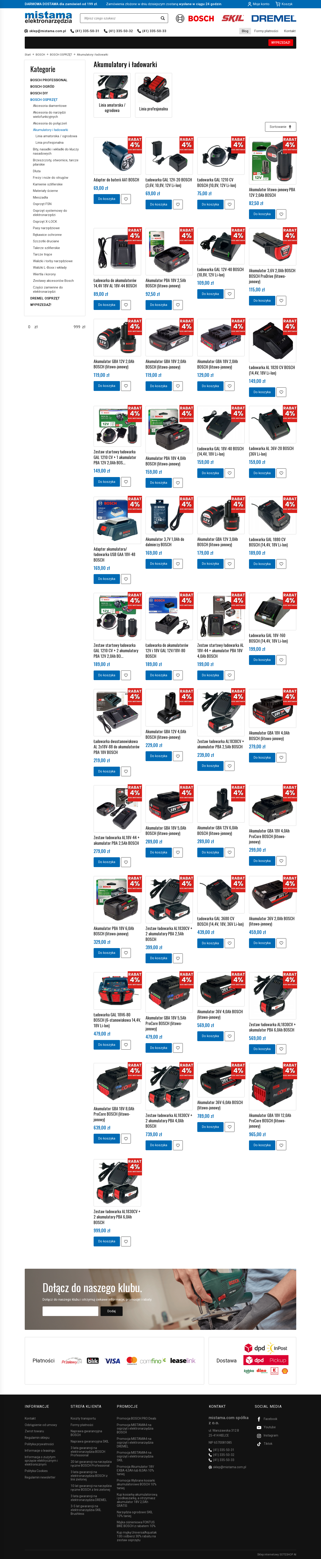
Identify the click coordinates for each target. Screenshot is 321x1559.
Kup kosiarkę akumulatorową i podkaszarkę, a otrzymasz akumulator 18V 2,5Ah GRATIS (137, 1500)
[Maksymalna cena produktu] (77, 327)
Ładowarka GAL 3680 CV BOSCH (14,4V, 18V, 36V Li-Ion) (220, 921)
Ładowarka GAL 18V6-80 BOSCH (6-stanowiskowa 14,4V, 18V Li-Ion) (117, 1020)
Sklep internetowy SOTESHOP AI (276, 1554)
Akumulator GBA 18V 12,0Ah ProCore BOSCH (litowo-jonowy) (270, 1120)
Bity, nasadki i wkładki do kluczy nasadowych (56, 151)
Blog (245, 31)
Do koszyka (106, 199)
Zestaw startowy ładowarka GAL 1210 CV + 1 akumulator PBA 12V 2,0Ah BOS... (115, 457)
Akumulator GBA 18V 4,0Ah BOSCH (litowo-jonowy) (269, 735)
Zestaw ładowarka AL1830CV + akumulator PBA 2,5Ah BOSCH (220, 743)
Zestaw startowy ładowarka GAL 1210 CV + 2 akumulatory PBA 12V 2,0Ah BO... (116, 650)
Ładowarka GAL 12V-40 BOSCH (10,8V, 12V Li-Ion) (220, 272)
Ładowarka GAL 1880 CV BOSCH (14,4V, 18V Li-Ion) (268, 542)
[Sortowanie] (280, 127)
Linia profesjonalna (153, 109)
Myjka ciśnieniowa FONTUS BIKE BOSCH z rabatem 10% (136, 1524)
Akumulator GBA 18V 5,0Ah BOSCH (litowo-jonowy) (166, 830)
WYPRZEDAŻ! (280, 42)
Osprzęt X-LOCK (45, 222)
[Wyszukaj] (162, 18)
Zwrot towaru (34, 1431)
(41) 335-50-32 (121, 31)
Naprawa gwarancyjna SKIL (90, 1441)
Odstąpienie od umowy (41, 1424)
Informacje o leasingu (40, 1450)
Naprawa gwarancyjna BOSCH (86, 1433)
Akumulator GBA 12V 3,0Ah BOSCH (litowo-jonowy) (217, 541)
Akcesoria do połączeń (50, 123)
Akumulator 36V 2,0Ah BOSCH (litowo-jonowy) (271, 921)
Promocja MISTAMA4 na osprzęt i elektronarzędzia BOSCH (135, 1428)
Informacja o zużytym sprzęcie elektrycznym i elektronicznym (41, 1460)
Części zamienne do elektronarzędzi (48, 289)
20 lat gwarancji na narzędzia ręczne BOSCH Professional (91, 1463)
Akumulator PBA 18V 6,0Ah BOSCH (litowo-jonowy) (114, 930)
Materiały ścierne (45, 191)
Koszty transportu (83, 1418)
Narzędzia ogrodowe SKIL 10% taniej (135, 1513)
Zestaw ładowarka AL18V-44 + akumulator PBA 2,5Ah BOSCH (117, 840)
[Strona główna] (48, 17)
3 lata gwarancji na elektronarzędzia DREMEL (89, 1497)
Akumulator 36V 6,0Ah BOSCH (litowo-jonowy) (220, 1105)
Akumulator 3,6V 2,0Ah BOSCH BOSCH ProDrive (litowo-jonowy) (272, 276)
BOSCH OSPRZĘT (44, 100)
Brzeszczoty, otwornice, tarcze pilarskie (55, 162)
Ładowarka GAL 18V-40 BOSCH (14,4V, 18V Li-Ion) (220, 451)
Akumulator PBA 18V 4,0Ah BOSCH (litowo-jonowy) (166, 460)
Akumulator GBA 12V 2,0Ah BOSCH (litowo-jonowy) (114, 364)
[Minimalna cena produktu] (29, 327)
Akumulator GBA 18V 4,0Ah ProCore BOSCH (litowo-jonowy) (269, 836)
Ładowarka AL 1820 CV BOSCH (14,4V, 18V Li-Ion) (272, 370)
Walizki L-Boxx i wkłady (50, 268)
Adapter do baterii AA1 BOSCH (116, 180)
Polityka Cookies (36, 1471)
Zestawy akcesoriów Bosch (53, 281)
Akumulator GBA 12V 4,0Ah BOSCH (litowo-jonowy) (166, 734)
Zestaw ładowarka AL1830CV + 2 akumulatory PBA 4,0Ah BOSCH (169, 1120)
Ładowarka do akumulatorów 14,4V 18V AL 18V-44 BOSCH (115, 283)
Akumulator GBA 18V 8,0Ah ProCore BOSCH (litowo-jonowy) (114, 1114)
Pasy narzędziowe (46, 228)
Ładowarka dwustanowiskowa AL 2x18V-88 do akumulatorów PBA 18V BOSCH (117, 746)
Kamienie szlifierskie (48, 184)
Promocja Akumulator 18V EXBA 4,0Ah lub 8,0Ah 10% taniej (135, 1470)
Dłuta (37, 171)
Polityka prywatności (39, 1444)
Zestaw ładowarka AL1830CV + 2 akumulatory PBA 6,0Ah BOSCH (117, 1216)
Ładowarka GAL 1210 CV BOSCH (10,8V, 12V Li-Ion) (216, 182)
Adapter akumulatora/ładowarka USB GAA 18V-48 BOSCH (114, 554)
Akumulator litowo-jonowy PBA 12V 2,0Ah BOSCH (272, 192)
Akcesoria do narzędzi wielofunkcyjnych (49, 114)
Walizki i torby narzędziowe (53, 261)
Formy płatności (266, 31)
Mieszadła (40, 197)
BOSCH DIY (39, 93)
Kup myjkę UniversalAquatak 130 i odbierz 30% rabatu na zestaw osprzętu (137, 1536)
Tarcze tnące (42, 254)
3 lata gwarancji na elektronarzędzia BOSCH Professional (88, 1451)
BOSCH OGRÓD (42, 87)
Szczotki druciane (46, 241)
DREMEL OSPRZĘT (45, 298)
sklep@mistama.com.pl (47, 31)
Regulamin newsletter (40, 1477)
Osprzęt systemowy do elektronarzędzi (50, 213)
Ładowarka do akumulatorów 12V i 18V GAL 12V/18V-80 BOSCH (167, 650)
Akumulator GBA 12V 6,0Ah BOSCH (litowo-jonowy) (217, 830)
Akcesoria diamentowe (50, 106)
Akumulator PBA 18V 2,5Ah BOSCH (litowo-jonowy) (166, 283)
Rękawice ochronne (47, 235)
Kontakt (290, 31)
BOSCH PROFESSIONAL (49, 80)
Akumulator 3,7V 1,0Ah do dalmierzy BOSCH (165, 541)
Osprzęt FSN (42, 204)
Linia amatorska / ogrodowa (112, 107)
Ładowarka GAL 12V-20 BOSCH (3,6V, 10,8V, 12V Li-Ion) (169, 182)
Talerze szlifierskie (46, 248)
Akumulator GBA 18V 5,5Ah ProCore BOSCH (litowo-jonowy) (166, 1023)
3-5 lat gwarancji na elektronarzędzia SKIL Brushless (86, 1509)
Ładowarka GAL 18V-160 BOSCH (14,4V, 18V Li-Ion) (268, 638)
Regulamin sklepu (37, 1437)
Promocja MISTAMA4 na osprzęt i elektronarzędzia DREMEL (135, 1442)
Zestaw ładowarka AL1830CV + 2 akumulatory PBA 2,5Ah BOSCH (169, 933)
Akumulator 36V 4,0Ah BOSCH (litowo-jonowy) (220, 1014)
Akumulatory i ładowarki (50, 130)
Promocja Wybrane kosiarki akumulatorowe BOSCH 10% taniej (136, 1484)
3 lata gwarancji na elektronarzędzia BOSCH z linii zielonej (89, 1475)
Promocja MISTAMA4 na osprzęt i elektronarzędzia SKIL (135, 1456)
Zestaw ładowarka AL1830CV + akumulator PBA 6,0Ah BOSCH (272, 1027)
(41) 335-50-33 (154, 31)
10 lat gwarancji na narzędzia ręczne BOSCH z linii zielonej (91, 1487)
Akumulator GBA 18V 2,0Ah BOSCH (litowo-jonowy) (166, 364)
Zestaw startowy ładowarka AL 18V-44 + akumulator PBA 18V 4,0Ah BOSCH (220, 650)
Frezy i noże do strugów (50, 178)
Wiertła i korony (44, 274)
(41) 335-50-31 (87, 31)
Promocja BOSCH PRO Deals (136, 1418)
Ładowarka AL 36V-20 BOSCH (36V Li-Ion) (271, 451)
